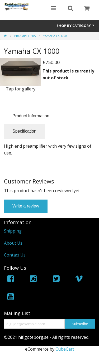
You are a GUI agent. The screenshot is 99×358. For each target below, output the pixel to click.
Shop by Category (75, 25)
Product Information (30, 116)
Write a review (25, 206)
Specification (24, 131)
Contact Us (15, 255)
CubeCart (64, 349)
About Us (13, 243)
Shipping (13, 231)
